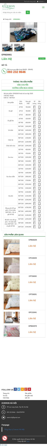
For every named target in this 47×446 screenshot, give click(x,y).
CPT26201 (33, 294)
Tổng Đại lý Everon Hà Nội (14, 429)
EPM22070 (33, 326)
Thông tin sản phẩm (22, 82)
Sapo (27, 441)
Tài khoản (40, 1)
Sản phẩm (28, 393)
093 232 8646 (11, 412)
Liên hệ (27, 398)
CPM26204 (33, 240)
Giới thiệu (6, 398)
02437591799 (21, 412)
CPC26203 (33, 258)
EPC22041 (33, 312)
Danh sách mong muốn (30, 1)
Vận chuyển (22, 85)
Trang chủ (7, 19)
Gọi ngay (3, 445)
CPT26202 (33, 276)
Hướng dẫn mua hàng (22, 88)
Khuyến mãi (29, 396)
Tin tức (5, 396)
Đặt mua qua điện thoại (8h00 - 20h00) (20, 71)
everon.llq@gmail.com (13, 417)
